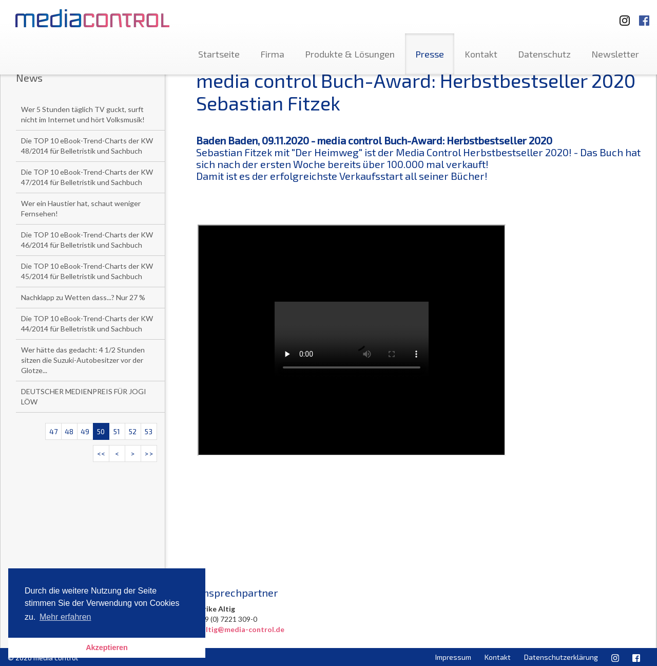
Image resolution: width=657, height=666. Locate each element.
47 (53, 431)
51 (116, 431)
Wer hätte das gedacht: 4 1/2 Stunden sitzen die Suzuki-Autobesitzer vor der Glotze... (83, 360)
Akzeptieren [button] (107, 647)
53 (148, 431)
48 (69, 431)
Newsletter (615, 54)
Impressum (453, 657)
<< (101, 453)
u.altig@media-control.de (240, 629)
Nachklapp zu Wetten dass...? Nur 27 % (83, 297)
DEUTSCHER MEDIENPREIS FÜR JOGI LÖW (83, 396)
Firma (272, 54)
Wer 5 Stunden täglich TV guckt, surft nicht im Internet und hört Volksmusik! (83, 114)
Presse (429, 54)
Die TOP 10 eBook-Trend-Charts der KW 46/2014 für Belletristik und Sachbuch (87, 239)
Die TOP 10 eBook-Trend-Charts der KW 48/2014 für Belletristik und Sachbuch (87, 145)
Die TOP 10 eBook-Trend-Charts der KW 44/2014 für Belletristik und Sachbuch (87, 323)
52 (133, 431)
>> (148, 453)
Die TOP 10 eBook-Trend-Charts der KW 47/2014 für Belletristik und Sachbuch (87, 177)
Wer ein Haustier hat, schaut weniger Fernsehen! (81, 208)
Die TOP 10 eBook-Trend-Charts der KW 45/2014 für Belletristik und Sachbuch (87, 271)
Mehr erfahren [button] (65, 617)
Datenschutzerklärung (561, 657)
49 (85, 431)
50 (101, 431)
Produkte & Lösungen (350, 54)
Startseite (219, 54)
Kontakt (481, 54)
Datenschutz (544, 54)
